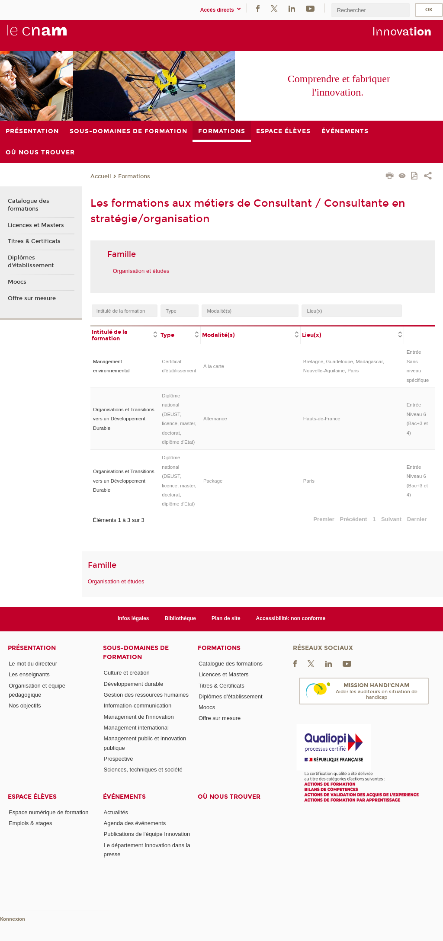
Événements (124, 796)
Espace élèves (32, 796)
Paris (309, 480)
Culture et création (127, 672)
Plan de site (226, 618)
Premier (323, 519)
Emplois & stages (30, 823)
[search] (370, 10)
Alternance (215, 418)
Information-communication (138, 705)
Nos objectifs (25, 705)
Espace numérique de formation (48, 812)
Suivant (391, 519)
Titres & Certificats (34, 241)
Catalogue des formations (28, 205)
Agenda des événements (135, 823)
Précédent (353, 519)
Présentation (32, 648)
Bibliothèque (180, 618)
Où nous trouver (229, 796)
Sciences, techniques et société (143, 769)
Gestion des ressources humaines (146, 694)
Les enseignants (29, 674)
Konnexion (12, 919)
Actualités (116, 812)
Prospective (118, 758)
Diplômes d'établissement (31, 261)
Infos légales (133, 618)
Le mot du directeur (33, 663)
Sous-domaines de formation (136, 652)
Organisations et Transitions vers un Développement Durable (123, 419)
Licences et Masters (36, 225)
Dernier (417, 519)
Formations (134, 176)
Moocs (17, 281)
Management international (136, 727)
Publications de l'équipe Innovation (147, 834)
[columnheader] (124, 334)
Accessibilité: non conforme (291, 618)
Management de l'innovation (139, 717)
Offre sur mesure (32, 298)
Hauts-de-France (321, 418)
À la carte (213, 366)
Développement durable (134, 684)
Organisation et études (141, 271)
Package (213, 480)
